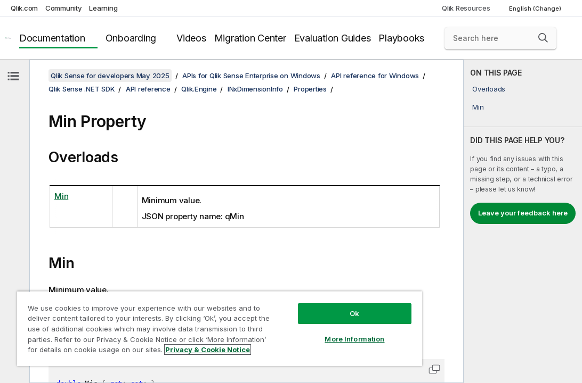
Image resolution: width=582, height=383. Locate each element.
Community (63, 8)
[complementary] (523, 221)
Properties (310, 89)
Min (477, 107)
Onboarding (131, 38)
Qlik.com (24, 8)
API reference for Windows (375, 75)
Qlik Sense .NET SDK (81, 89)
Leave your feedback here (523, 213)
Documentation (52, 38)
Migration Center (250, 38)
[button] (543, 37)
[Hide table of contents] (13, 76)
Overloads (488, 89)
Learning (103, 8)
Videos (191, 38)
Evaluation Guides (332, 38)
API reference (148, 89)
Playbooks (401, 38)
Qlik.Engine (198, 89)
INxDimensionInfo (255, 89)
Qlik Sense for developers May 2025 (110, 75)
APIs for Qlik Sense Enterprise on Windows (251, 75)
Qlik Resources (466, 8)
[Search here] (500, 38)
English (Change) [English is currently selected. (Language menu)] (536, 8)
